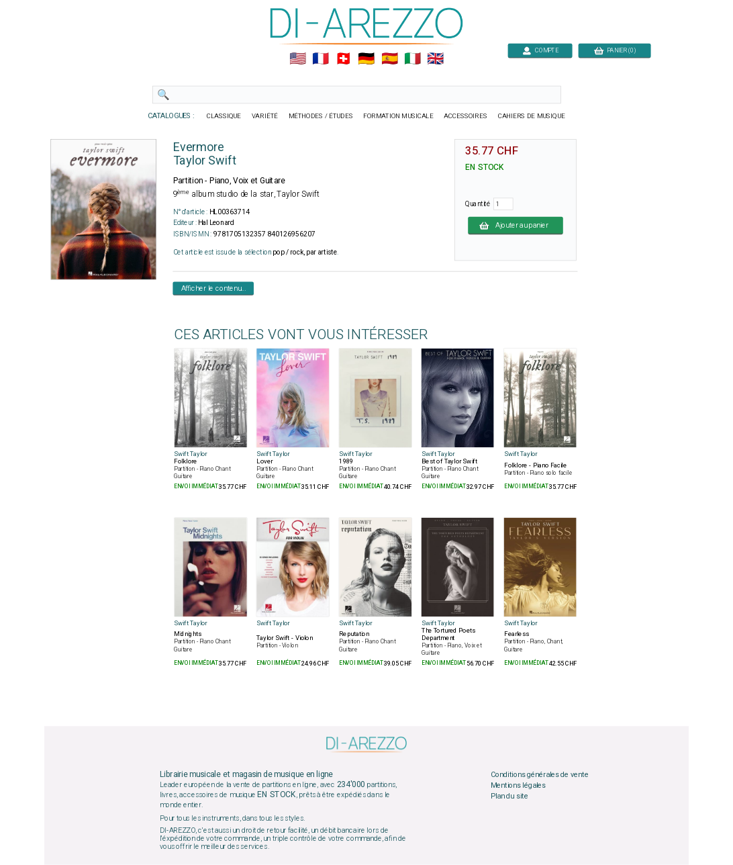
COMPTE (540, 50)
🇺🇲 (297, 59)
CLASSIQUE (224, 116)
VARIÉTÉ (265, 116)
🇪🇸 (389, 59)
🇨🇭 (343, 59)
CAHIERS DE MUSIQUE (531, 116)
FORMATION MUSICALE (398, 116)
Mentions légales (518, 785)
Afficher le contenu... (213, 288)
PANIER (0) (615, 50)
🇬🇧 (435, 59)
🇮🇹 (412, 59)
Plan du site (509, 795)
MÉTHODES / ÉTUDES (321, 116)
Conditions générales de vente (540, 775)
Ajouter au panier (515, 225)
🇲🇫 (320, 59)
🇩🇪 (366, 59)
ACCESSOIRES (465, 116)
